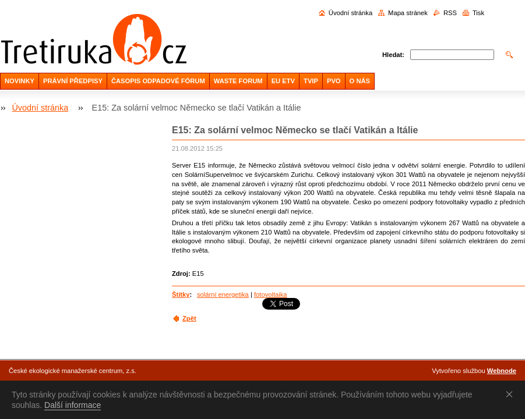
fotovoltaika (270, 294)
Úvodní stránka (350, 12)
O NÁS (360, 80)
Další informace (72, 405)
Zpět (189, 318)
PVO (334, 80)
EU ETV (283, 80)
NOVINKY (19, 80)
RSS (450, 12)
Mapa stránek (408, 12)
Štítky (180, 294)
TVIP (311, 80)
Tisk (478, 12)
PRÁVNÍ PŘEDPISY (73, 80)
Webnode (501, 370)
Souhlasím (511, 394)
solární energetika (223, 294)
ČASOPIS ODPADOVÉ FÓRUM (158, 80)
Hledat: (393, 54)
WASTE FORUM (238, 80)
